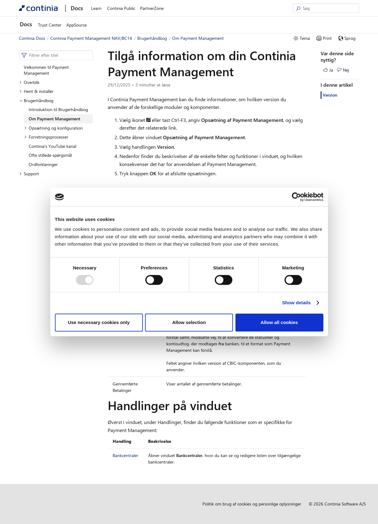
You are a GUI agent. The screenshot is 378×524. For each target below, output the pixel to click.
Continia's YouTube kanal (52, 146)
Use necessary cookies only (99, 322)
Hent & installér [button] (36, 91)
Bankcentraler (125, 455)
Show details (296, 302)
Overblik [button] (29, 82)
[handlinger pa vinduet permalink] (235, 405)
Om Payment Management (54, 119)
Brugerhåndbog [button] (36, 100)
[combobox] (56, 55)
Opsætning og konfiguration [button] (53, 128)
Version (330, 95)
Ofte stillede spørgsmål (50, 155)
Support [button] (29, 174)
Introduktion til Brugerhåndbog (58, 109)
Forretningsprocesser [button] (46, 137)
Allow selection (189, 322)
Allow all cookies (279, 322)
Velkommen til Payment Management (46, 70)
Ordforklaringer (43, 164)
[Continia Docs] (38, 8)
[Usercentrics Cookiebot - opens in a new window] (296, 197)
